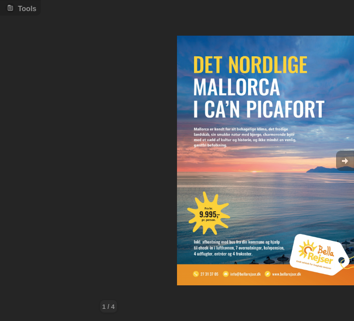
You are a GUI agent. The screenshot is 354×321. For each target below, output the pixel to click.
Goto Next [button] (345, 161)
